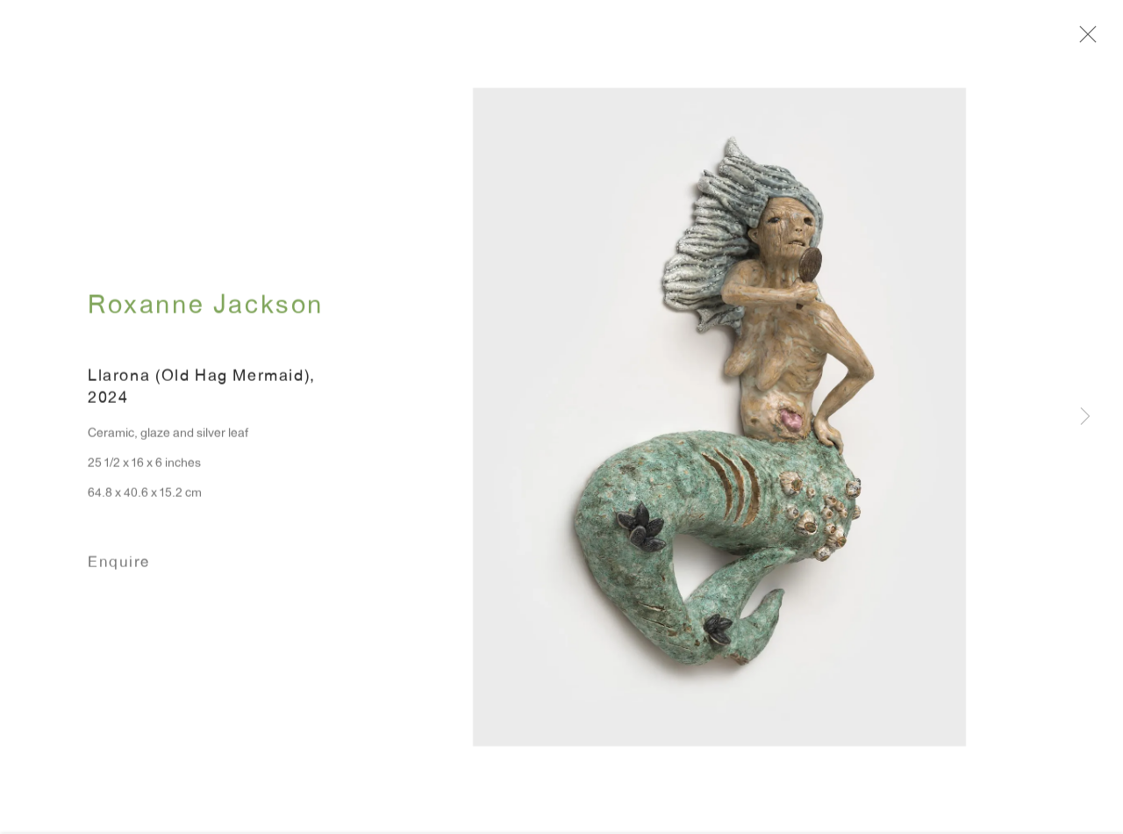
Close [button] (1090, 39)
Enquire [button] (119, 570)
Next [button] (1085, 417)
